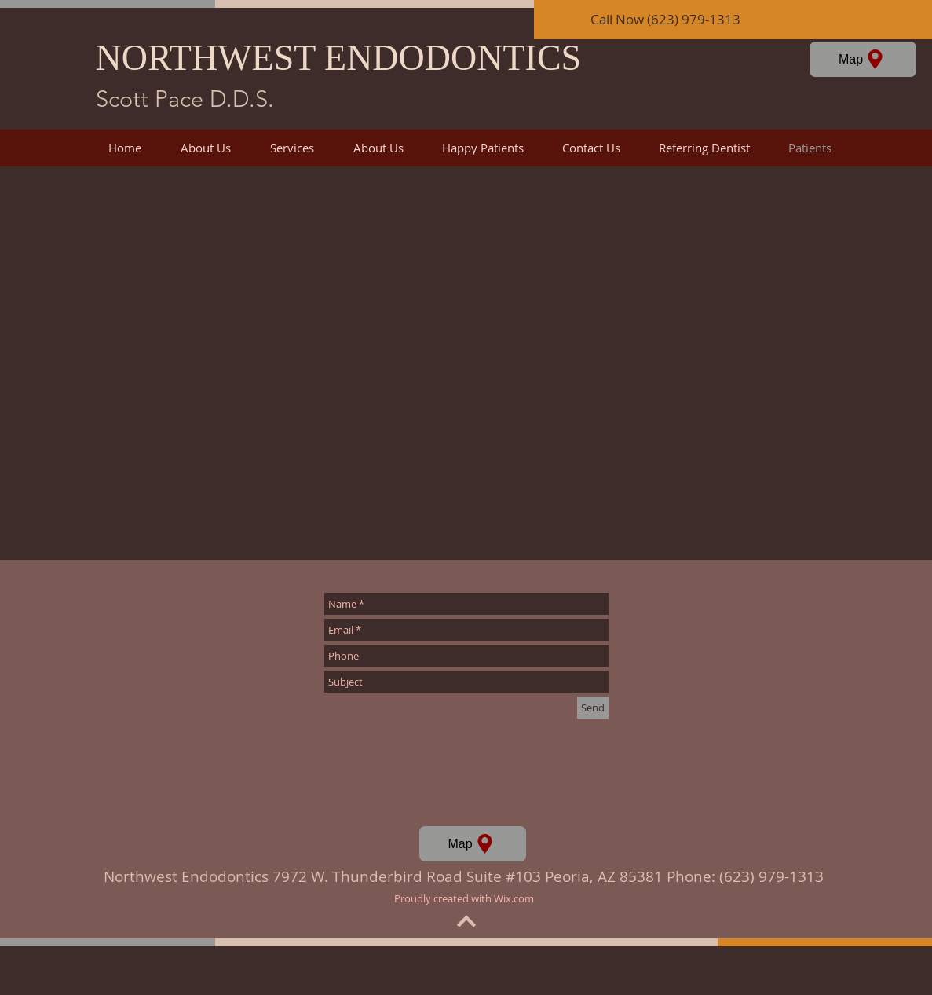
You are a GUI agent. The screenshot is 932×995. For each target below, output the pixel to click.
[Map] (863, 59)
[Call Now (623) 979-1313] (733, 19)
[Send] (593, 708)
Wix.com (514, 898)
